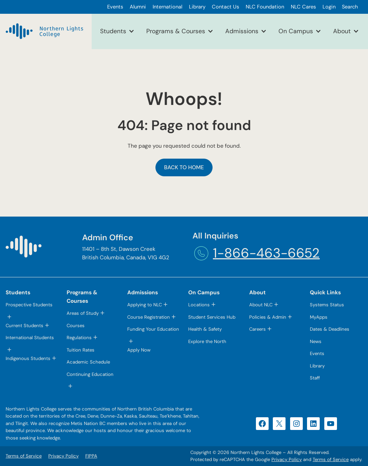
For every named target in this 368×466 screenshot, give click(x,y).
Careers (257, 329)
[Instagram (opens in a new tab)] (296, 423)
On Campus (295, 31)
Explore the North (207, 341)
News (315, 341)
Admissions (241, 31)
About (342, 31)
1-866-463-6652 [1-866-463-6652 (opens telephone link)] (266, 253)
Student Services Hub (211, 317)
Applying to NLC (144, 305)
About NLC (260, 305)
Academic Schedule (88, 362)
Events (317, 353)
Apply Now (139, 350)
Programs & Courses (175, 31)
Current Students (24, 326)
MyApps (318, 317)
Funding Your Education (153, 329)
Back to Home (184, 167)
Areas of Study (83, 313)
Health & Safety (205, 329)
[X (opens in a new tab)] (279, 423)
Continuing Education (90, 374)
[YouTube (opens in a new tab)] (330, 423)
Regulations (79, 338)
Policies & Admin (267, 317)
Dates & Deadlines (329, 329)
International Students (30, 338)
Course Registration (148, 317)
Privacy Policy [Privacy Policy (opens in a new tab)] (286, 459)
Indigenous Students (28, 358)
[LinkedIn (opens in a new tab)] (313, 423)
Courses (76, 326)
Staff (315, 378)
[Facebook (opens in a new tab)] (262, 423)
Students (113, 31)
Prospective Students (29, 305)
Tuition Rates (80, 350)
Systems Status (327, 305)
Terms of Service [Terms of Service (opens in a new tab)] (331, 459)
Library (317, 366)
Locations (199, 305)
